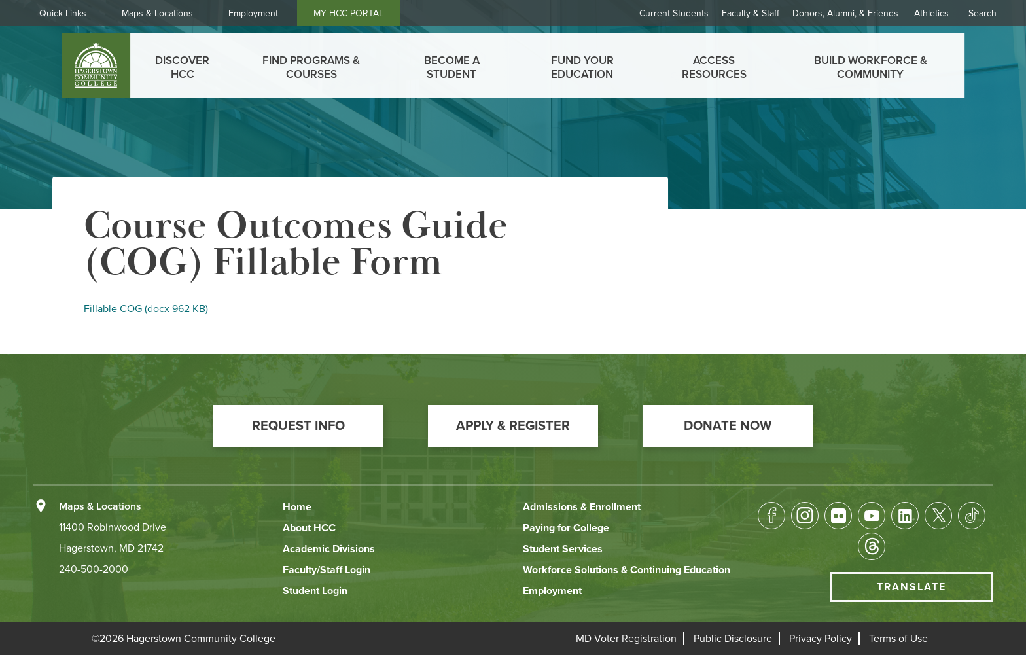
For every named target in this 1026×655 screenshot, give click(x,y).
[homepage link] (96, 65)
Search (982, 13)
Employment (253, 13)
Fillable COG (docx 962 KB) (146, 308)
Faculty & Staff (750, 13)
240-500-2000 (93, 569)
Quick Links (62, 13)
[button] (298, 426)
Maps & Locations (157, 13)
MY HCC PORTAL (348, 13)
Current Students (674, 13)
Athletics (931, 13)
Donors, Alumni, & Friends (845, 13)
